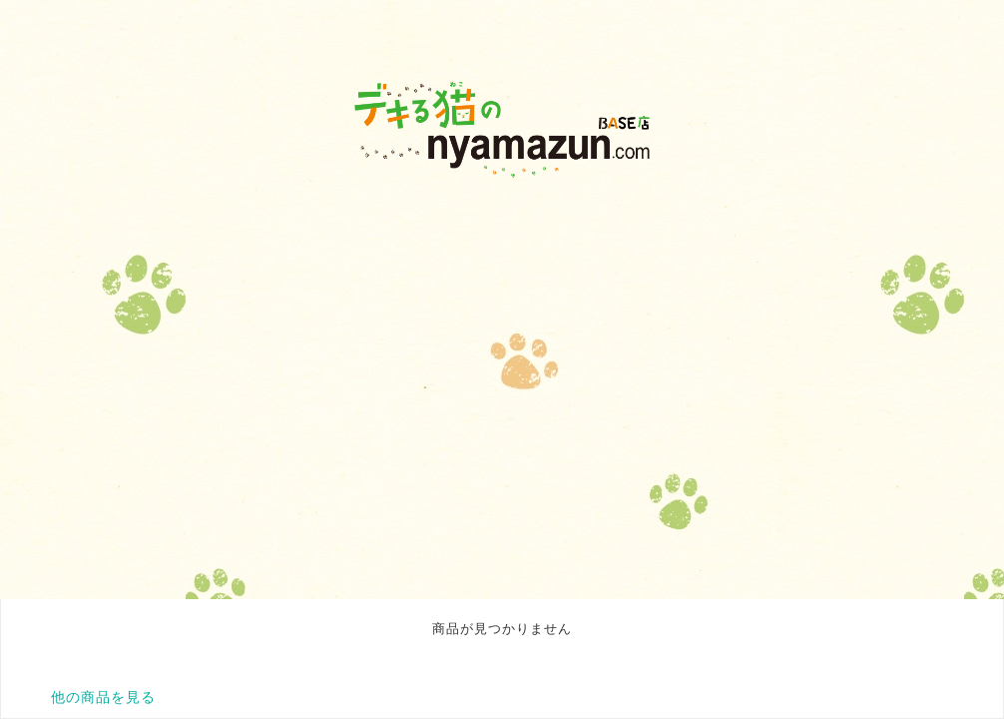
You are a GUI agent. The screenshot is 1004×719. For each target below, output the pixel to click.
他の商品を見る (103, 697)
